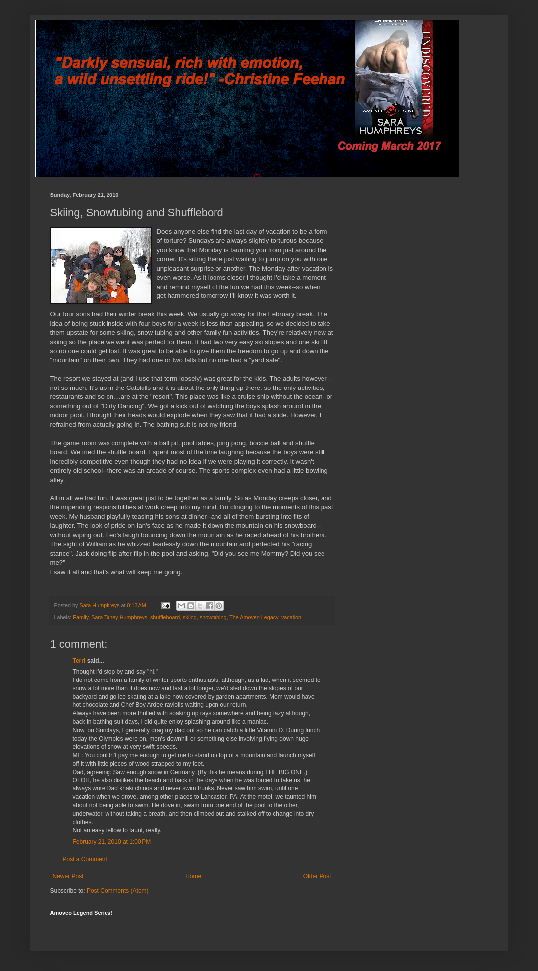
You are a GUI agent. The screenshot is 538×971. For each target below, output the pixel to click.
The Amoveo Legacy (253, 617)
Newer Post (68, 876)
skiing (190, 617)
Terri (79, 660)
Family (80, 617)
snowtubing (213, 617)
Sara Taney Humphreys (119, 617)
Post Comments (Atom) (118, 890)
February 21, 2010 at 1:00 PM (112, 841)
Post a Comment (85, 859)
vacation (291, 617)
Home (193, 876)
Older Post (317, 876)
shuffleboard (165, 617)
